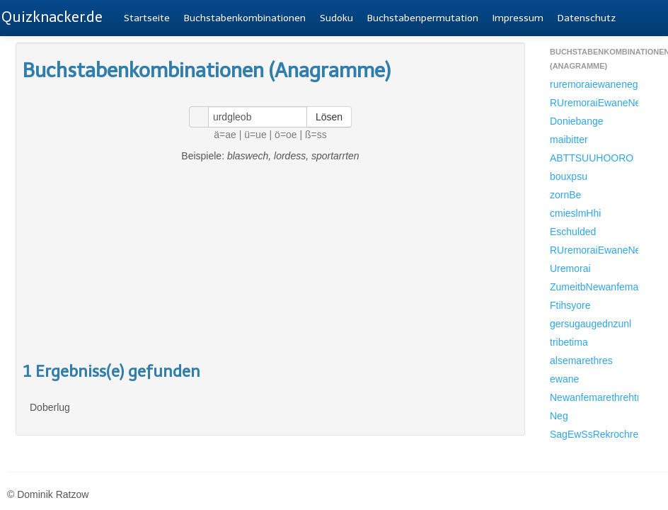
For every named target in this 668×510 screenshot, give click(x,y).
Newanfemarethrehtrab (594, 397)
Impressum (518, 18)
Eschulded (573, 231)
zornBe (565, 194)
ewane (564, 379)
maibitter (569, 139)
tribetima (569, 342)
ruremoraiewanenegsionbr (594, 84)
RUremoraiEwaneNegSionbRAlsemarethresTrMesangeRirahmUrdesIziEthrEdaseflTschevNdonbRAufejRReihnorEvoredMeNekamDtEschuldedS (594, 250)
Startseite (147, 18)
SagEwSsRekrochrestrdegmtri (594, 434)
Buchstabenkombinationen (245, 18)
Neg (559, 415)
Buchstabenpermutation (422, 18)
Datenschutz (587, 18)
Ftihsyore (570, 305)
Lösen (329, 117)
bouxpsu (568, 176)
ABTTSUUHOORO (591, 158)
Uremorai (570, 268)
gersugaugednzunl (590, 323)
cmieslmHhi (575, 213)
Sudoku (336, 18)
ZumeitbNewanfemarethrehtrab (594, 287)
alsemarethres (581, 360)
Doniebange (577, 121)
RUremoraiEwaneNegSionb (594, 102)
